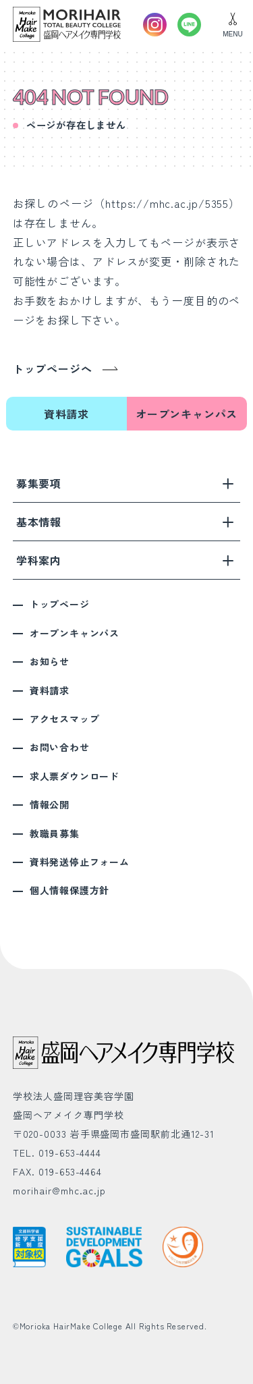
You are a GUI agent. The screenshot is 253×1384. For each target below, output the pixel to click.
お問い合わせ (60, 747)
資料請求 (66, 414)
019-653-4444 (70, 1152)
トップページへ (52, 368)
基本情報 (125, 522)
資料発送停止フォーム (80, 861)
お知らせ (49, 661)
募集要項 (125, 483)
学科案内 (125, 560)
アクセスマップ (65, 718)
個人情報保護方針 (69, 890)
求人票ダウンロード (74, 776)
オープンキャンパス (186, 414)
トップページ (60, 604)
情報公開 (49, 804)
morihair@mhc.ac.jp (60, 1190)
